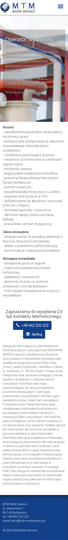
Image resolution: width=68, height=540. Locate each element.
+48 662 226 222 (32, 325)
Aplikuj (34, 334)
